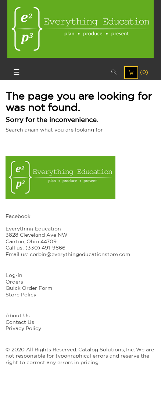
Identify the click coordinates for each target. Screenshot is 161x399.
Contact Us (20, 322)
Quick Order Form (29, 288)
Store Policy (21, 295)
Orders (14, 282)
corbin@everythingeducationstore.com (80, 254)
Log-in (14, 275)
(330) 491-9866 (45, 248)
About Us (18, 315)
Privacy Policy (23, 328)
